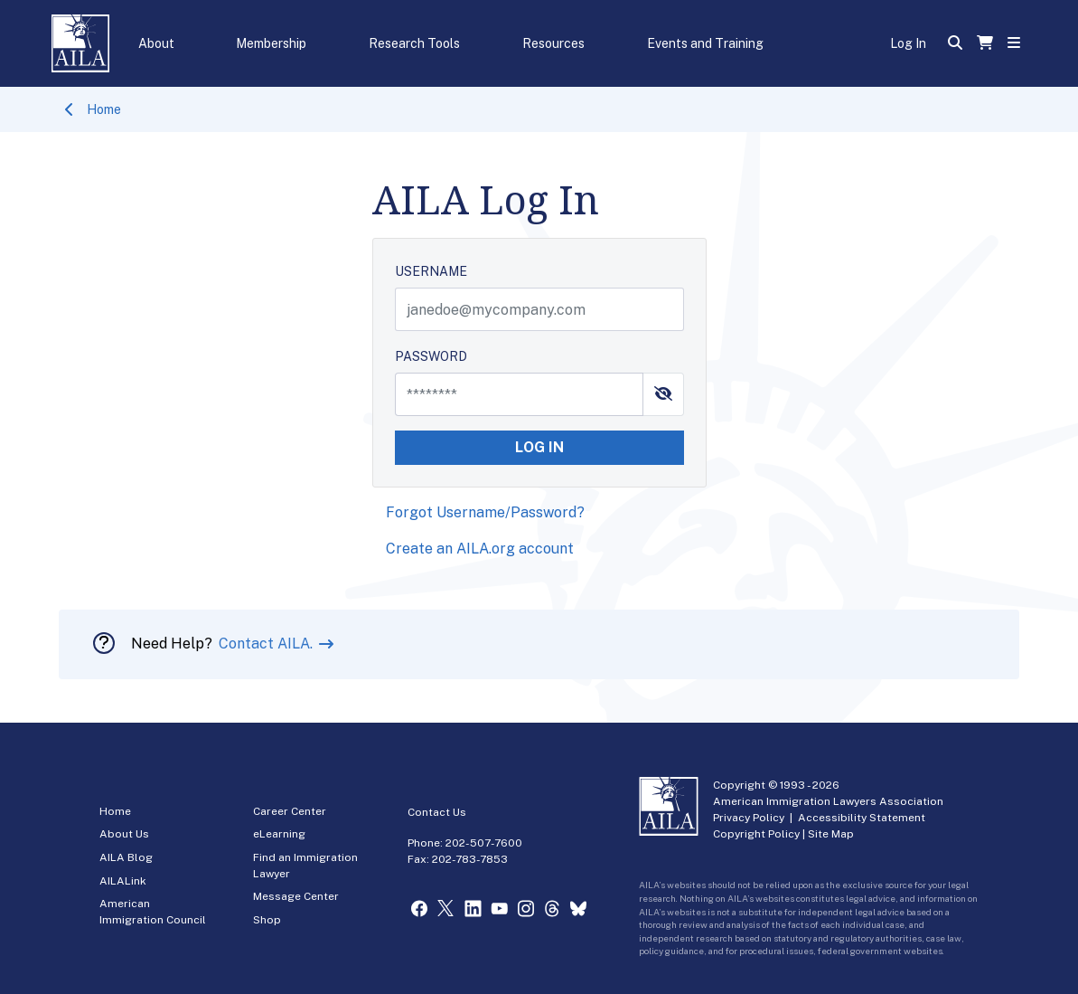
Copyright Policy (756, 834)
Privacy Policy (748, 817)
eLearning (279, 834)
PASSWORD (431, 356)
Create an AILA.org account (480, 548)
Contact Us (437, 812)
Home (104, 109)
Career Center (289, 811)
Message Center (296, 896)
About (156, 43)
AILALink (122, 881)
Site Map (831, 834)
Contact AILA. (267, 643)
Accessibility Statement (861, 817)
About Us (124, 834)
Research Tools (414, 43)
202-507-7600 (483, 843)
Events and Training (705, 43)
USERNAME (431, 271)
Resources (553, 43)
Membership (271, 43)
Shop (267, 920)
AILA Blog (126, 857)
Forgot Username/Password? (485, 512)
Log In (908, 43)
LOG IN (539, 447)
